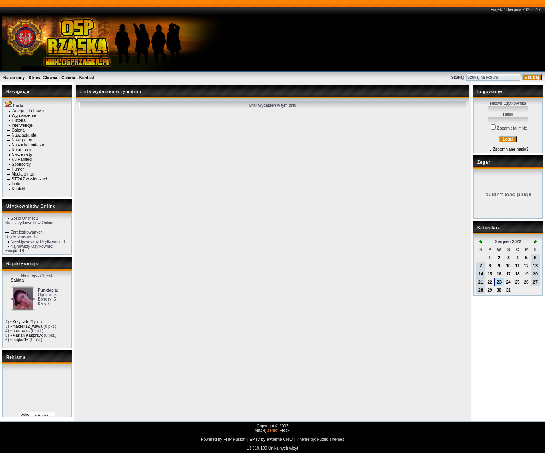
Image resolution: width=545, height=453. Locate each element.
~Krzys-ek (19, 322)
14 (480, 273)
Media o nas (23, 174)
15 (489, 274)
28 (480, 290)
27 (535, 282)
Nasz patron (23, 140)
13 (535, 265)
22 (489, 282)
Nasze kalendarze (28, 145)
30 (499, 290)
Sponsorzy (21, 164)
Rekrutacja (21, 149)
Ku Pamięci (22, 159)
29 (489, 290)
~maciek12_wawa (26, 326)
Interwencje (22, 125)
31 (508, 290)
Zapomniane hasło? (510, 149)
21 (480, 282)
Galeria (68, 78)
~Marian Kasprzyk (26, 335)
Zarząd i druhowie (28, 110)
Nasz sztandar (25, 135)
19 (526, 274)
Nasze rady (14, 78)
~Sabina (16, 280)
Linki (16, 184)
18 (517, 274)
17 (508, 274)
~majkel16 (14, 251)
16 (499, 274)
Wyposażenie (24, 115)
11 (517, 266)
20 (535, 273)
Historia (19, 120)
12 (526, 266)
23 (499, 282)
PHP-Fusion (234, 439)
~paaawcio (20, 331)
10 (508, 266)
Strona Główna (43, 78)
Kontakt (86, 78)
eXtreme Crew (280, 439)
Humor (18, 169)
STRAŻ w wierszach (30, 179)
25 (517, 282)
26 (526, 282)
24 (508, 282)
